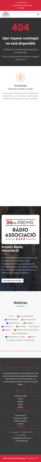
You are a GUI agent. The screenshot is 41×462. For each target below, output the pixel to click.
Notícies (20, 402)
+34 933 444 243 (20, 441)
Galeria (20, 407)
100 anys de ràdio (20, 396)
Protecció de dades (20, 418)
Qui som (20, 399)
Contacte (20, 424)
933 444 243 (20, 3)
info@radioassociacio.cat (21, 5)
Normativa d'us (20, 415)
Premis (20, 404)
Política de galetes (20, 421)
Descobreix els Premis (12, 281)
